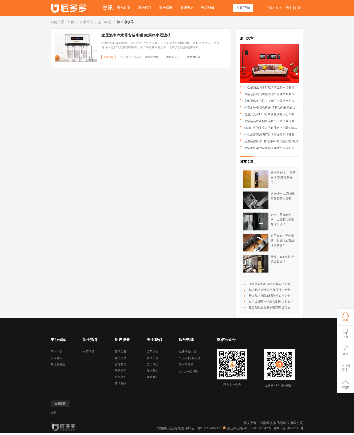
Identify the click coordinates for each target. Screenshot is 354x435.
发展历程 (152, 358)
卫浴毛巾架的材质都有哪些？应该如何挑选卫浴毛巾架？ (281, 148)
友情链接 (120, 383)
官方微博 (120, 364)
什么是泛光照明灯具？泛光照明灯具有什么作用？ (276, 134)
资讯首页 (123, 7)
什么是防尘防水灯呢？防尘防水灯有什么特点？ (275, 87)
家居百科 (145, 7)
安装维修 (208, 7)
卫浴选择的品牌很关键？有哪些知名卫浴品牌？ (275, 94)
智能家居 (187, 7)
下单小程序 (274, 7)
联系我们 (152, 377)
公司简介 (152, 351)
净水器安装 (172, 57)
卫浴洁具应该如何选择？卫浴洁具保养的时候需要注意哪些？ (284, 121)
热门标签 (105, 22)
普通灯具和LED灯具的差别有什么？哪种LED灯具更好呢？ (282, 114)
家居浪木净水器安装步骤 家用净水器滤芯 (136, 35)
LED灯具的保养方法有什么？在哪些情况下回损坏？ (278, 127)
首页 (70, 22)
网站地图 (120, 370)
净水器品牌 (151, 57)
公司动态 (152, 364)
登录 (288, 7)
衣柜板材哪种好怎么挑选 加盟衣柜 (271, 301)
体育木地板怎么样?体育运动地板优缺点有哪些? (275, 107)
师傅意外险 (58, 364)
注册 (298, 7)
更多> (54, 412)
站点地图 (120, 377)
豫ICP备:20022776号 (288, 428)
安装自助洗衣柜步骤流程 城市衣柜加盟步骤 (276, 307)
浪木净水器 (125, 22)
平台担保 (56, 351)
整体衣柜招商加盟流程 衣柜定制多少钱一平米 (278, 295)
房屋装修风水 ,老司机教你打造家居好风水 (271, 141)
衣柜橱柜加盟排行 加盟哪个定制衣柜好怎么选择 (279, 289)
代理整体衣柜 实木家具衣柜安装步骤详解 (275, 284)
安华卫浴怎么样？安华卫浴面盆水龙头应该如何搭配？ (279, 100)
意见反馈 (120, 358)
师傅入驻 (120, 351)
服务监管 (56, 358)
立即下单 (243, 7)
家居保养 (166, 7)
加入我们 (152, 370)
